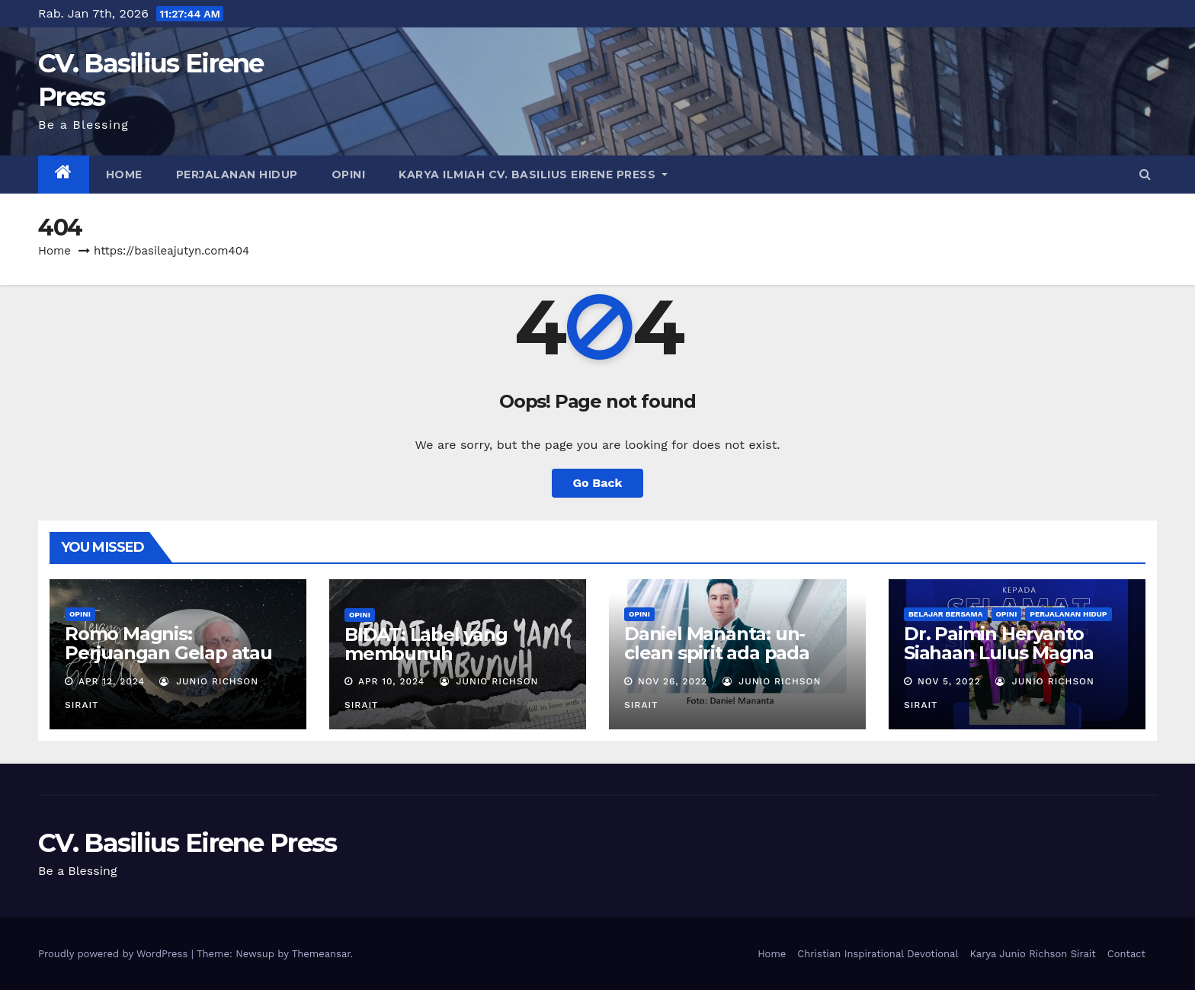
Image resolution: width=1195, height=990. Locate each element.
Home (124, 174)
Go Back (598, 483)
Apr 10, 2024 (391, 681)
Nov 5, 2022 (949, 681)
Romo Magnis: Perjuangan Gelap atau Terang (168, 653)
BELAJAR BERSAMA (945, 614)
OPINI (349, 174)
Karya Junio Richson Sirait (1032, 954)
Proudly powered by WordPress (114, 954)
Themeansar (321, 954)
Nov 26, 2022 (672, 681)
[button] (1145, 174)
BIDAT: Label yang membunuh (426, 644)
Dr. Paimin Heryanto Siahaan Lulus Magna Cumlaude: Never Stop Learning (1005, 662)
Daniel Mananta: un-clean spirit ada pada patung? (716, 653)
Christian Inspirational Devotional (877, 954)
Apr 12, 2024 (111, 681)
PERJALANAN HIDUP (237, 174)
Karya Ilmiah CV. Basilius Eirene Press (533, 174)
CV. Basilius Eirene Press (187, 843)
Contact (1126, 954)
